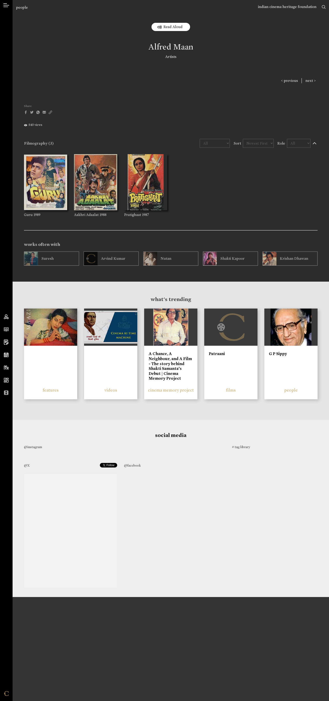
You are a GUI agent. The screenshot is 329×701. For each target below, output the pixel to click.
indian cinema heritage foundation (287, 6)
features (51, 390)
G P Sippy (278, 353)
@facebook (132, 465)
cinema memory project (171, 390)
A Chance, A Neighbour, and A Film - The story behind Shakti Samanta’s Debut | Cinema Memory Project (170, 366)
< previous (289, 80)
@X (27, 465)
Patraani (217, 353)
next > (310, 80)
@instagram (33, 447)
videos (110, 390)
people (22, 7)
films (231, 390)
